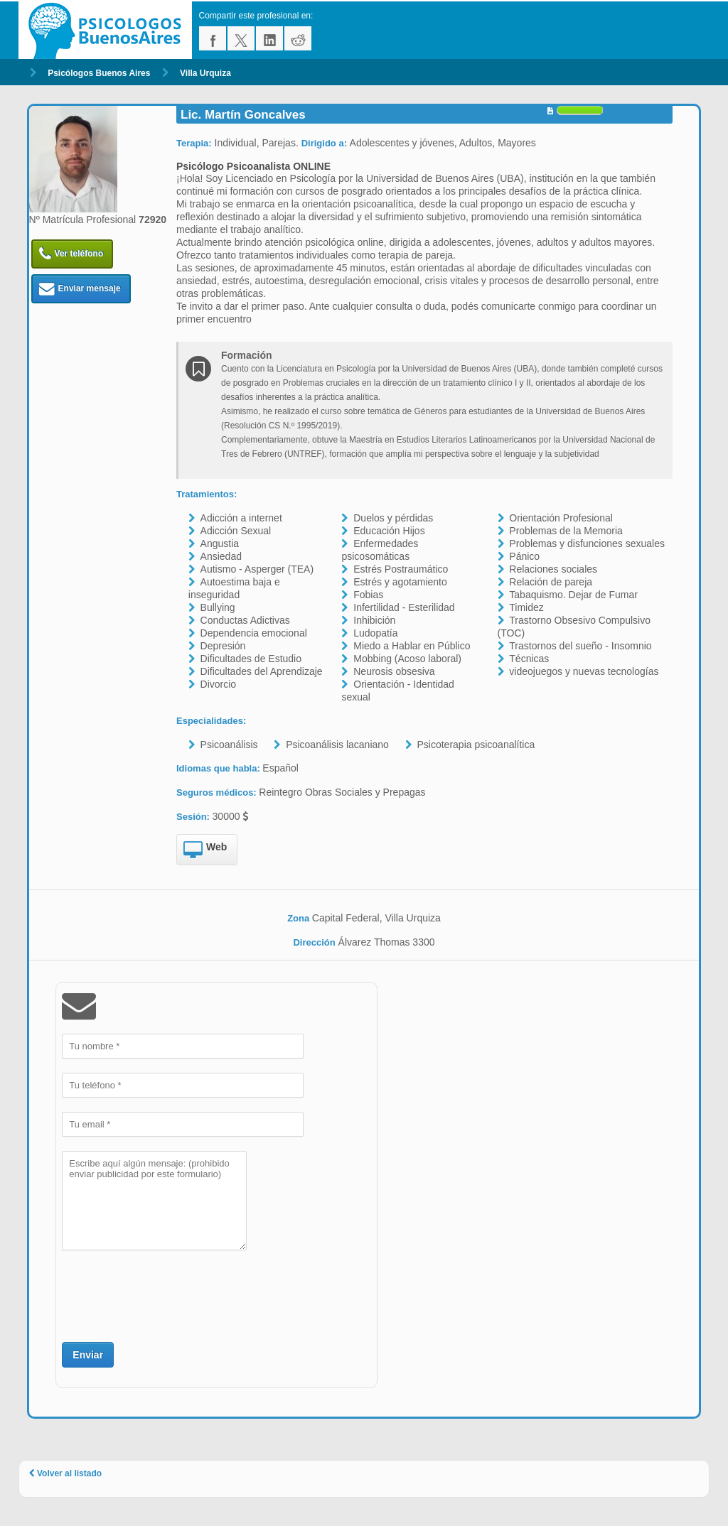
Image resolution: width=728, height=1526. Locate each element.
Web (205, 850)
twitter (241, 38)
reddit (297, 38)
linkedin (269, 38)
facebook (212, 38)
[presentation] (170, 1294)
